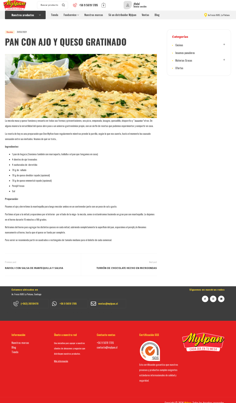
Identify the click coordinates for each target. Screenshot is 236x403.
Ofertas (179, 67)
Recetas (10, 32)
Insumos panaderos (185, 52)
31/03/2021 (22, 32)
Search (63, 5)
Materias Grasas (183, 60)
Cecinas (179, 45)
